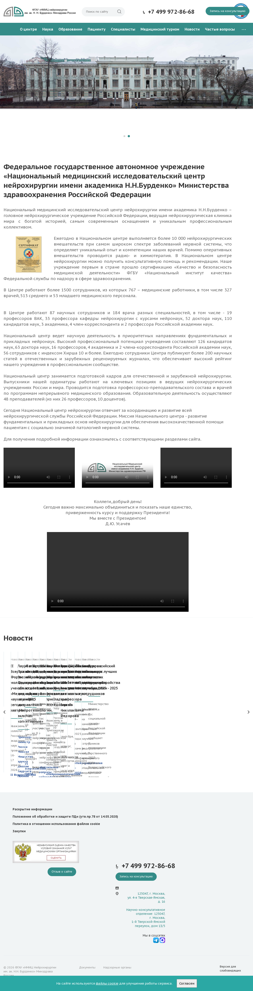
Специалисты (123, 29)
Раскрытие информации (32, 809)
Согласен (186, 983)
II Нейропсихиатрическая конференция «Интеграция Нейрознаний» (221, 677)
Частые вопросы (220, 29)
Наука (47, 29)
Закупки (19, 831)
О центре (28, 29)
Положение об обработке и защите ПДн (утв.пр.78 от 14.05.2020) (65, 817)
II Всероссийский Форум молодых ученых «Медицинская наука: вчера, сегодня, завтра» (30, 677)
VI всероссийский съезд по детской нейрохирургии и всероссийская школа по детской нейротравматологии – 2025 (158, 682)
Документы (87, 967)
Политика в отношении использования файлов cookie (56, 824)
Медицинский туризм (160, 29)
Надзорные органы (117, 967)
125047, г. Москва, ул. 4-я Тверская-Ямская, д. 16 (146, 898)
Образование (70, 29)
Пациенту (97, 29)
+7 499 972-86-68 (171, 11)
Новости (192, 29)
